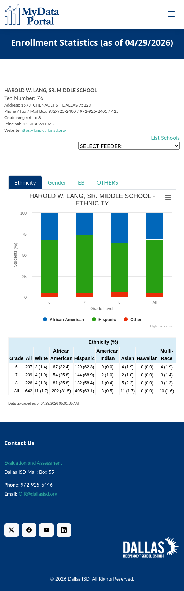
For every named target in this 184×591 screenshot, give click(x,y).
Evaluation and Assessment (33, 463)
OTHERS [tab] (107, 182)
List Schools (165, 137)
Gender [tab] (57, 182)
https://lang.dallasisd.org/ (44, 130)
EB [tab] (81, 182)
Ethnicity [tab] (25, 182)
